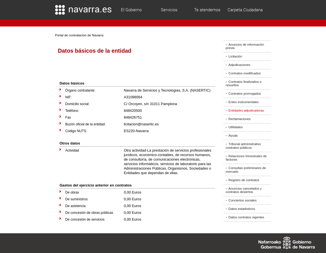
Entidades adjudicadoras (246, 110)
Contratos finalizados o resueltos (243, 83)
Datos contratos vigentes (246, 217)
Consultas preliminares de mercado (246, 169)
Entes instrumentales (243, 102)
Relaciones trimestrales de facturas (246, 157)
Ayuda (232, 135)
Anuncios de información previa (245, 46)
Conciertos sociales (242, 200)
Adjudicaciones (239, 64)
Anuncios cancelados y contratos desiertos (244, 190)
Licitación (235, 56)
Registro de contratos (243, 180)
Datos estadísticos (241, 208)
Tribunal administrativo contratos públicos (243, 145)
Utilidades (235, 127)
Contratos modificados (244, 73)
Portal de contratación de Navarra (79, 35)
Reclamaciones (239, 119)
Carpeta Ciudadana (245, 9)
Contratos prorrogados (244, 93)
